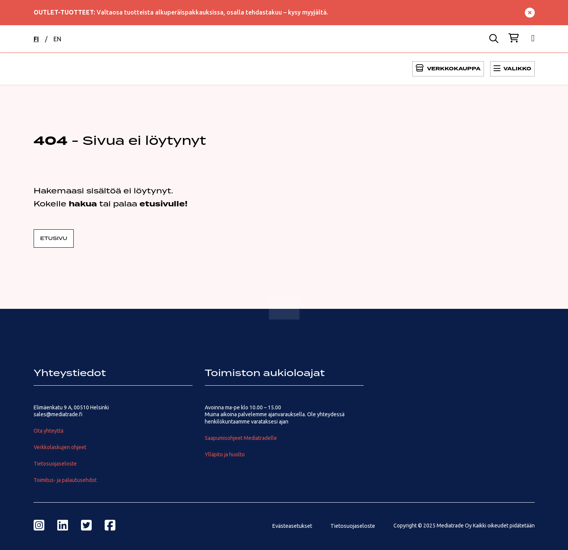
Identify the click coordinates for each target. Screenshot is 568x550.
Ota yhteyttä (48, 431)
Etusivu (53, 238)
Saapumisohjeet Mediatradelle (241, 438)
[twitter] (86, 525)
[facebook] (110, 525)
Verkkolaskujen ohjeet (60, 447)
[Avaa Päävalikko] (448, 68)
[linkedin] (62, 525)
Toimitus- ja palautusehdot (65, 480)
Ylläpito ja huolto (225, 454)
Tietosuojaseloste (55, 464)
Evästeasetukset (292, 526)
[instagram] (39, 525)
